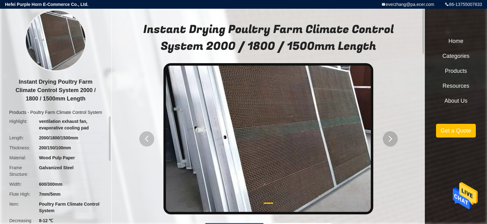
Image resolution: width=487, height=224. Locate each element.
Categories (455, 56)
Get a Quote (456, 131)
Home (455, 41)
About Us (455, 101)
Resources (456, 86)
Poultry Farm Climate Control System (66, 112)
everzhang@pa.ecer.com (410, 4)
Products (17, 112)
